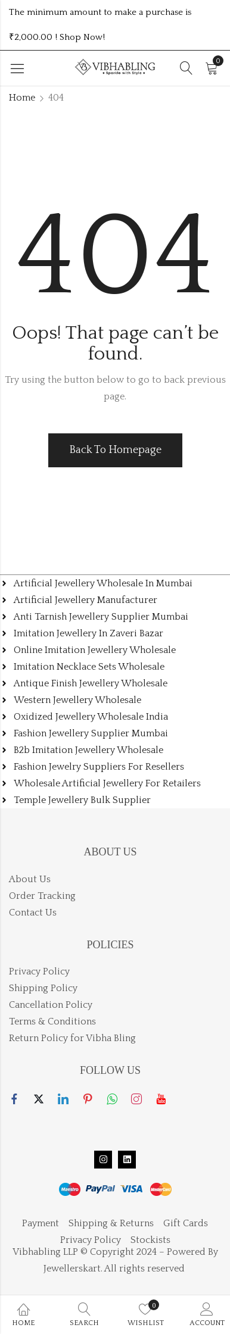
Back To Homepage (115, 450)
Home (22, 97)
